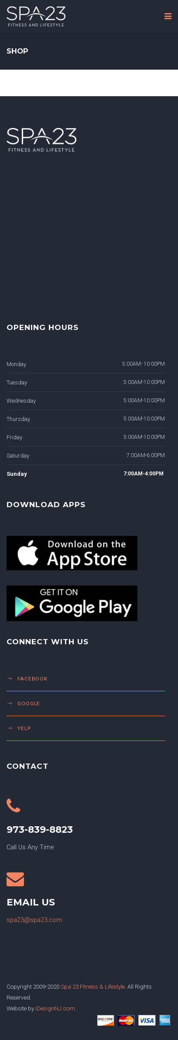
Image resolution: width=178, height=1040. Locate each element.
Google (28, 703)
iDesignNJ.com (55, 1008)
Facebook (32, 679)
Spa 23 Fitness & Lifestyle (93, 986)
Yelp (24, 728)
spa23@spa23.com (34, 920)
